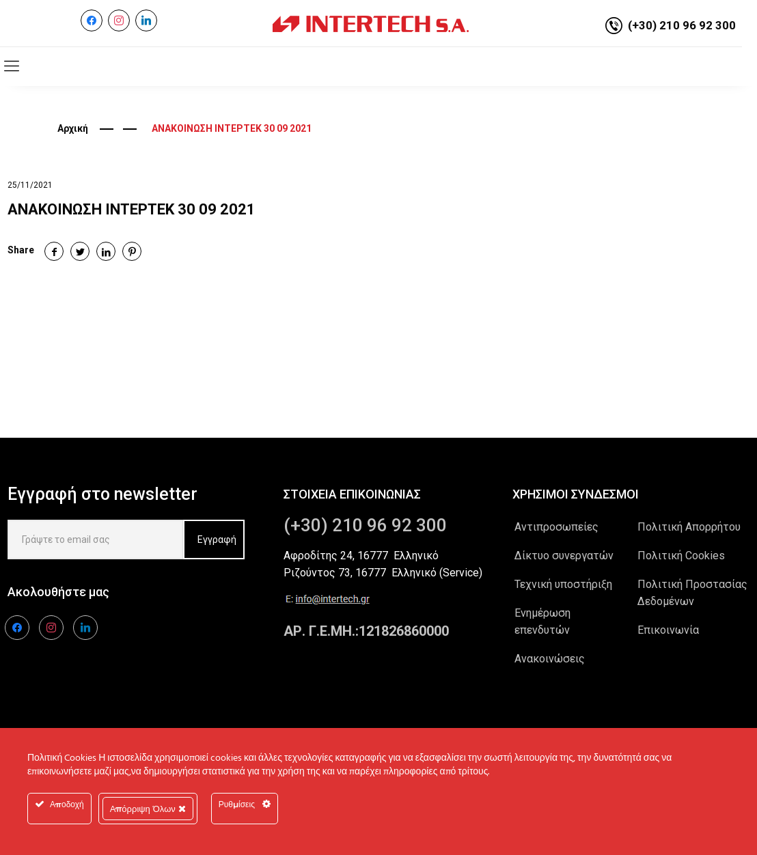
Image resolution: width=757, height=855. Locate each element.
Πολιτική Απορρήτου (689, 526)
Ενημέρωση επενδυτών (542, 621)
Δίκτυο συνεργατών (564, 555)
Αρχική (72, 128)
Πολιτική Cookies (681, 555)
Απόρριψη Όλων (148, 808)
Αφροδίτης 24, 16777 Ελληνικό (361, 555)
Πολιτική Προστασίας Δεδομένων (692, 593)
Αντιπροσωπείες (556, 526)
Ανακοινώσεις (549, 658)
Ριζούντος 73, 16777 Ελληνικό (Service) (383, 572)
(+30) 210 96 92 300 (682, 25)
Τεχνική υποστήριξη (563, 584)
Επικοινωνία (668, 629)
